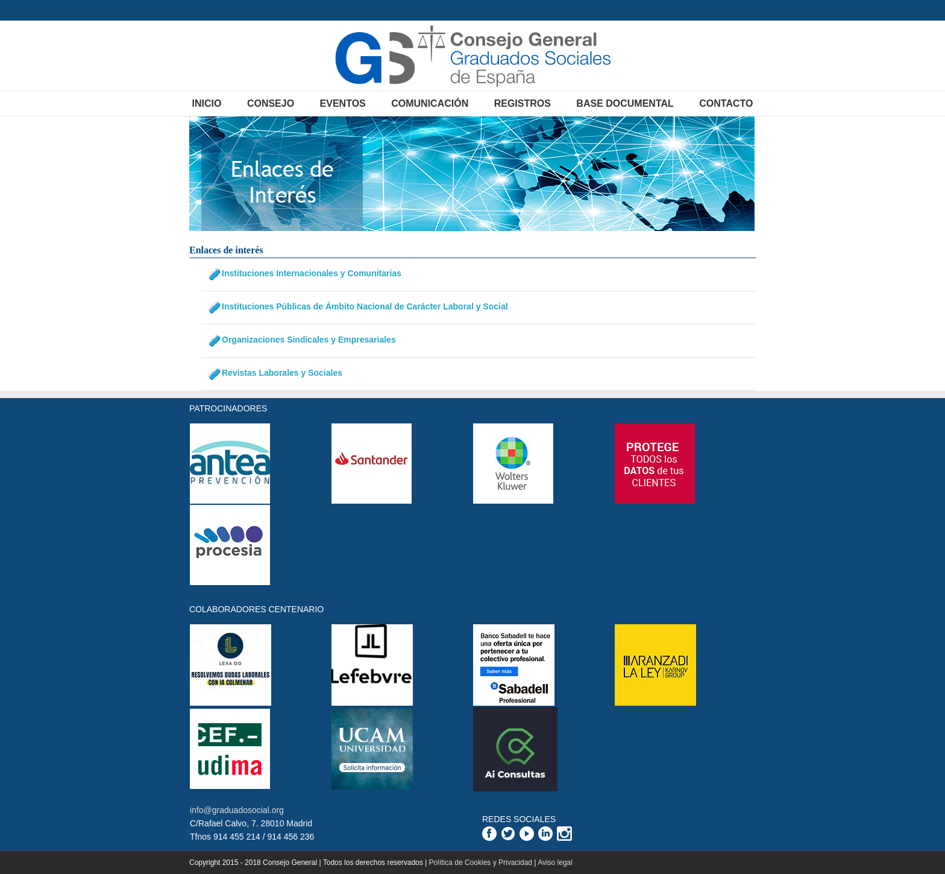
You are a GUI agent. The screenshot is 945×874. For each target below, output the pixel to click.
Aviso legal (555, 862)
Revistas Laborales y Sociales (282, 373)
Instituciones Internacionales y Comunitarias (311, 273)
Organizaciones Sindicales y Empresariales (309, 339)
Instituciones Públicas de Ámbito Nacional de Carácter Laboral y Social (365, 306)
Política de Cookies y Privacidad (480, 862)
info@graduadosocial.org (237, 810)
